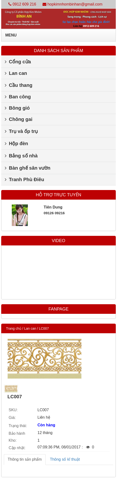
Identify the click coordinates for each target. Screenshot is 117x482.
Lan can (16, 73)
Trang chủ (13, 328)
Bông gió (17, 108)
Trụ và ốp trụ (21, 131)
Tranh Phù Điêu (24, 179)
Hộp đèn (16, 143)
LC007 (44, 328)
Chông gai (18, 119)
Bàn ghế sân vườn (27, 168)
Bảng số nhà (21, 155)
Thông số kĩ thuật (65, 459)
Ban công (18, 96)
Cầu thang (18, 85)
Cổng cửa (18, 61)
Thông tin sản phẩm (25, 459)
